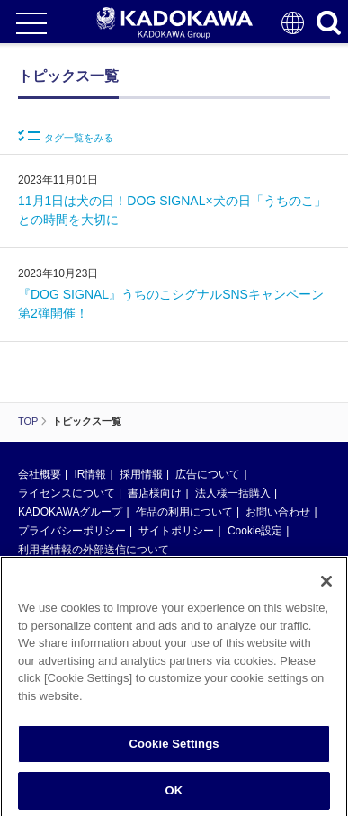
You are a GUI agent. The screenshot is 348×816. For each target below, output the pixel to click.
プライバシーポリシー (72, 531)
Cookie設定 (255, 531)
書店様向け (155, 493)
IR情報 (90, 474)
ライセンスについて (66, 493)
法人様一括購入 (233, 493)
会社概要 (39, 474)
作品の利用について (184, 512)
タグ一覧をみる (65, 136)
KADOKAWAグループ (70, 512)
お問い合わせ (277, 512)
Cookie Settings (174, 751)
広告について (207, 474)
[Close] (326, 588)
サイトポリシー (176, 531)
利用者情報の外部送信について (93, 549)
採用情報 (141, 474)
